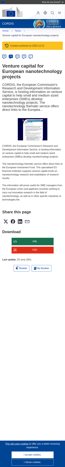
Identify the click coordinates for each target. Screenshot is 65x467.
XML (34, 241)
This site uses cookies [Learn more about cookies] (17, 444)
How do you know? (53, 2)
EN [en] (11, 56)
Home (5, 31)
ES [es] (17, 56)
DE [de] (4, 56)
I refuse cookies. (32, 462)
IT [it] (30, 56)
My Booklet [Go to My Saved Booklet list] (41, 268)
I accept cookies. (32, 454)
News (18, 31)
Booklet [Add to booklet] (21, 268)
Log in (38, 13)
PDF (34, 250)
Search (52, 13)
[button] (45, 13)
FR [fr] (24, 56)
